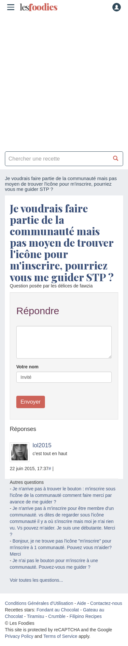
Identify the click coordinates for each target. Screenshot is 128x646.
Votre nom (27, 366)
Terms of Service (60, 636)
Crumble (56, 616)
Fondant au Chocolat (57, 609)
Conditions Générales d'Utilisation (39, 603)
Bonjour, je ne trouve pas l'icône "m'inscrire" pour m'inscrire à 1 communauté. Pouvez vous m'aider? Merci (61, 547)
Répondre (37, 310)
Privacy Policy (19, 636)
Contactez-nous (106, 603)
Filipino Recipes (85, 616)
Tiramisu (35, 616)
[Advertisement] (64, 80)
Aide (81, 603)
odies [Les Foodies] (38, 7)
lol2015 (42, 445)
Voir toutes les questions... (36, 580)
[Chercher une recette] (115, 158)
